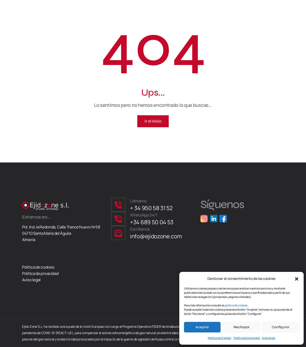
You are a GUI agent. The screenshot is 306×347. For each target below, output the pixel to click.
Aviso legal (268, 338)
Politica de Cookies (219, 338)
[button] (296, 278)
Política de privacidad (246, 338)
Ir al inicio (153, 121)
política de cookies (236, 305)
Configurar (280, 327)
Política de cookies (38, 267)
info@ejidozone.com (156, 236)
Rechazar (241, 327)
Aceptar (202, 327)
